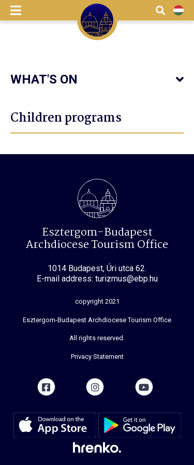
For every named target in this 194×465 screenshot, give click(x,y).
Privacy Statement (97, 356)
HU (178, 10)
